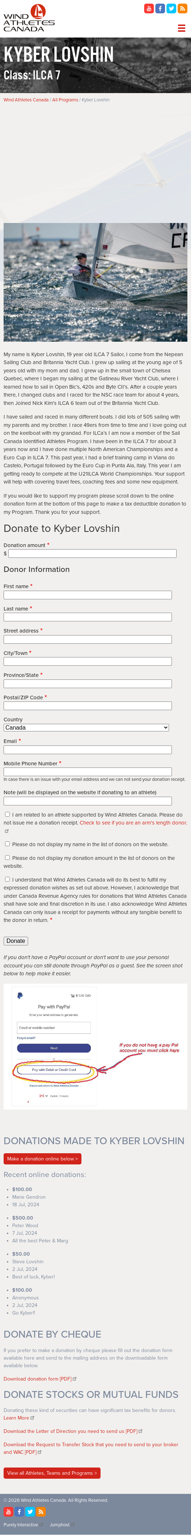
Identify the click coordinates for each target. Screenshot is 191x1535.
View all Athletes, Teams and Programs (50, 1473)
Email (10, 741)
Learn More (19, 1418)
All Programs (65, 100)
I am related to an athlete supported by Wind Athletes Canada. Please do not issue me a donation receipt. (95, 823)
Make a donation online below (40, 1159)
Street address (21, 630)
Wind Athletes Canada (26, 100)
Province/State (21, 675)
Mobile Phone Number (30, 763)
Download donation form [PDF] (40, 1379)
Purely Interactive (24, 1525)
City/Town (15, 653)
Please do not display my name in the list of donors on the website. (90, 844)
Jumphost (63, 1525)
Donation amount (24, 545)
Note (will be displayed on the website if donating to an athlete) (80, 792)
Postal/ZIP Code (23, 697)
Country (13, 719)
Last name (16, 608)
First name (16, 586)
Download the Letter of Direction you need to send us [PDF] (73, 1431)
